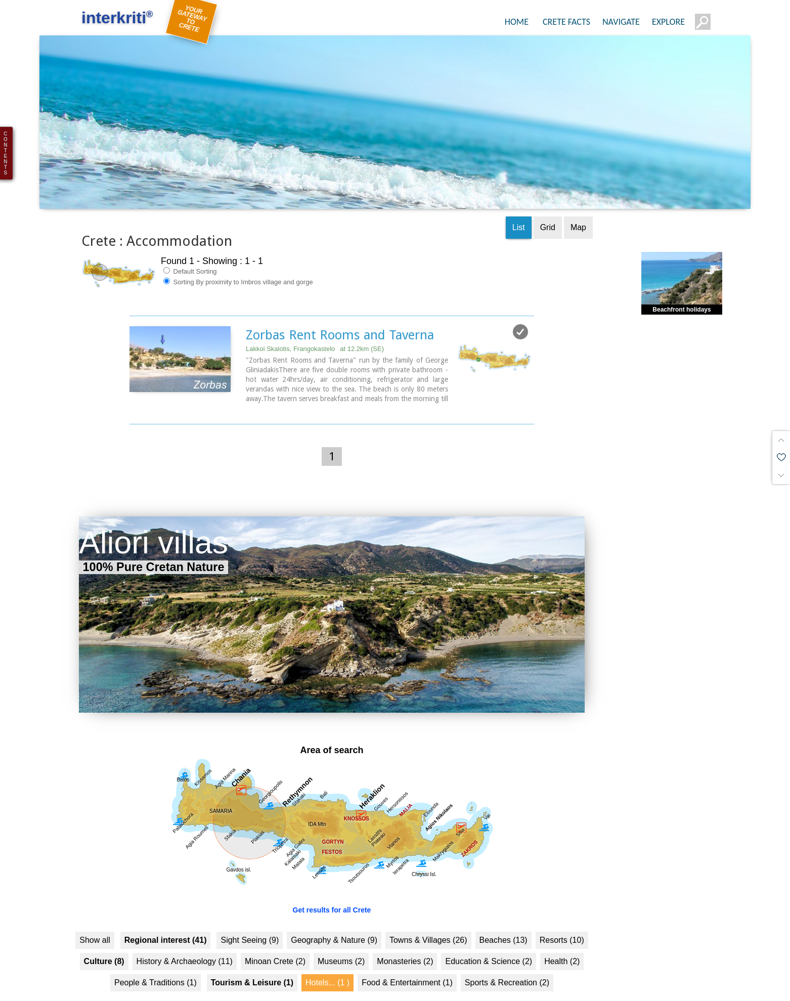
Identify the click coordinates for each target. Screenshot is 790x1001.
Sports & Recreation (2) (507, 966)
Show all (94, 924)
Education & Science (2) (488, 945)
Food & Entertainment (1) (407, 966)
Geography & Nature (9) (334, 924)
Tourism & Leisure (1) (252, 966)
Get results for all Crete (332, 894)
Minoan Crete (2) (275, 945)
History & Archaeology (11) (185, 945)
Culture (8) (104, 945)
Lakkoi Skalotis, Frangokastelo (315, 332)
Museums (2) (341, 945)
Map (578, 211)
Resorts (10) (562, 924)
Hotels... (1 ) (327, 966)
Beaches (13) (503, 924)
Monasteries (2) (405, 945)
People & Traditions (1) (155, 966)
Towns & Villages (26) (428, 924)
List (518, 211)
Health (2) (562, 945)
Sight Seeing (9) (250, 924)
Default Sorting (190, 255)
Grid (547, 211)
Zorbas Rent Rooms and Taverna (340, 318)
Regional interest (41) (165, 924)
